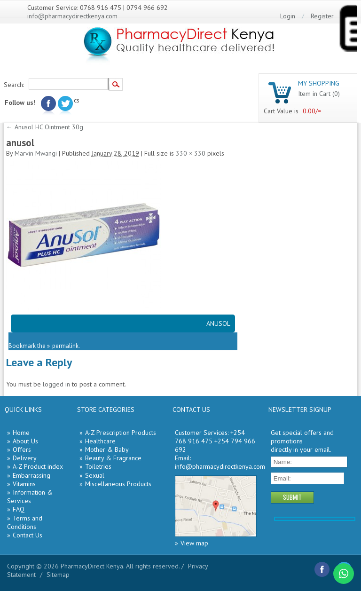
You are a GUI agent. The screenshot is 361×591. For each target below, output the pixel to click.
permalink (65, 346)
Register (322, 16)
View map (194, 543)
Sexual (94, 475)
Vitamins (24, 484)
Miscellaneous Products (118, 484)
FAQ (18, 509)
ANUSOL (218, 323)
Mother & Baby (107, 449)
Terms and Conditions (24, 522)
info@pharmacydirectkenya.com (72, 16)
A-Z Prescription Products (120, 432)
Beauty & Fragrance (113, 458)
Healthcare (100, 441)
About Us (25, 441)
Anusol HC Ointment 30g (44, 127)
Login (287, 16)
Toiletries (98, 466)
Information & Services (30, 496)
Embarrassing (31, 475)
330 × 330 (190, 153)
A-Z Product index (38, 466)
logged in (56, 384)
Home (21, 432)
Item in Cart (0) (319, 93)
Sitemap (58, 574)
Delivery (25, 458)
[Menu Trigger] (347, 30)
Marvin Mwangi (36, 153)
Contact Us (27, 535)
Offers (22, 449)
